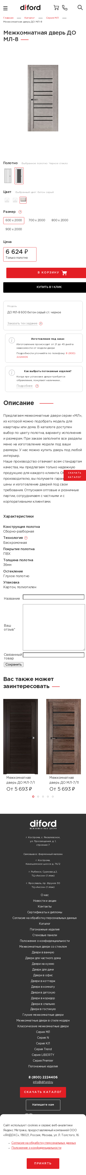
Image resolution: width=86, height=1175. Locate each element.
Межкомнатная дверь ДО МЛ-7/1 (20, 780)
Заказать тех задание (22, 323)
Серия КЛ (43, 1043)
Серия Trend (43, 1049)
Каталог (45, 924)
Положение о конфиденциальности (45, 941)
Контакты (45, 906)
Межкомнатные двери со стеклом (43, 947)
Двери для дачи (43, 969)
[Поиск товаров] (80, 8)
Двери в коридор (43, 998)
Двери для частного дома (43, 958)
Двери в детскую (43, 992)
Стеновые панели (44, 935)
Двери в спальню (43, 1004)
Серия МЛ (43, 1032)
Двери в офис (43, 975)
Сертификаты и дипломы (44, 912)
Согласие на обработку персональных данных (44, 918)
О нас (45, 895)
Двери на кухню (43, 964)
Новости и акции (44, 901)
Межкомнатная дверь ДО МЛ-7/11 (64, 780)
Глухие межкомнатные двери (43, 1015)
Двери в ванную (43, 952)
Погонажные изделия (45, 929)
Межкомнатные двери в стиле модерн (43, 1020)
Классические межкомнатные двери (43, 1026)
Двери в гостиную (43, 1009)
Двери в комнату (43, 987)
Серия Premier (43, 1061)
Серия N (43, 1038)
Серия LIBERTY (43, 1055)
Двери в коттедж (43, 981)
